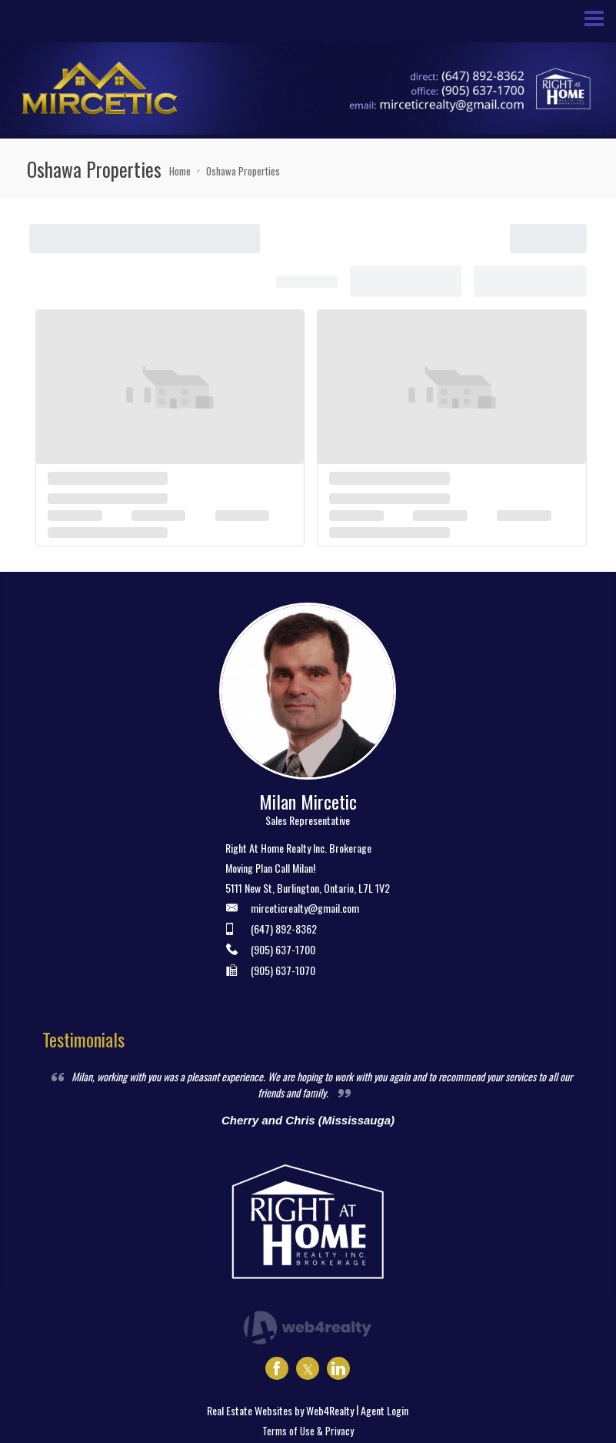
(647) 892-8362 (284, 928)
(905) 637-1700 (283, 949)
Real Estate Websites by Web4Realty (280, 1410)
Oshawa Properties (243, 171)
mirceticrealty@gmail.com (305, 908)
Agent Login (384, 1410)
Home (180, 171)
